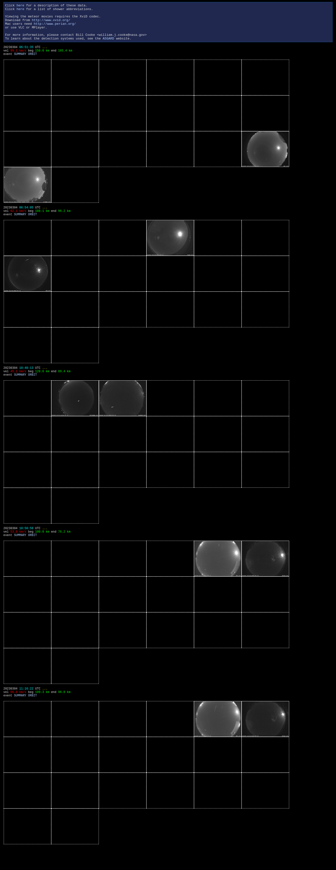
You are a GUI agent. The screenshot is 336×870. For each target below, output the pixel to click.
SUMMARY (20, 64)
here (20, 6)
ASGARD (108, 45)
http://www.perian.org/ (55, 28)
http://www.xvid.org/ (51, 23)
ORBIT (32, 64)
